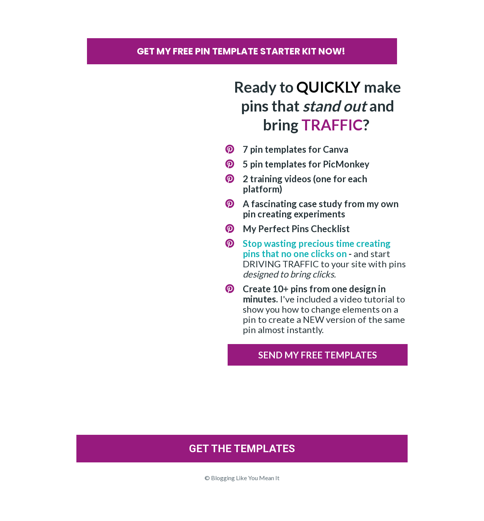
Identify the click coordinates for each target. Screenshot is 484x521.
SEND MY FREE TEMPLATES (317, 354)
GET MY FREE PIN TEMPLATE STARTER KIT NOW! (242, 51)
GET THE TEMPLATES (242, 448)
